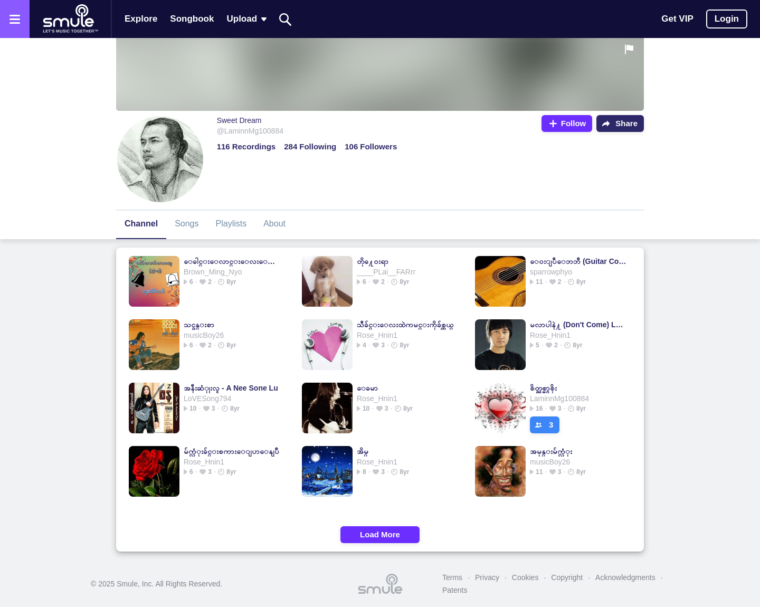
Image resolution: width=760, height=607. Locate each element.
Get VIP (677, 19)
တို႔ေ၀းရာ (372, 261)
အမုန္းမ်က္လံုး (551, 451)
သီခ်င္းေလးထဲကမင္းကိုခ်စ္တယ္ (405, 324)
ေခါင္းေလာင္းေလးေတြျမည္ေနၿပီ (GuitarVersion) (232, 261)
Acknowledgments (625, 577)
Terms (452, 577)
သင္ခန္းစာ (199, 324)
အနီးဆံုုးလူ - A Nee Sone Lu (231, 388)
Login (727, 19)
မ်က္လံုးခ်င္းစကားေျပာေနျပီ (231, 451)
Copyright (567, 577)
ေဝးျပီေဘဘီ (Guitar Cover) (578, 261)
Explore (141, 19)
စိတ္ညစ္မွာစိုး (543, 388)
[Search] (285, 19)
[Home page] (70, 19)
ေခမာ (367, 388)
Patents (454, 590)
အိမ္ (362, 451)
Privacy (487, 577)
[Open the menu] (15, 19)
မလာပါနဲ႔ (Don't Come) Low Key (578, 324)
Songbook (192, 19)
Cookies (525, 577)
